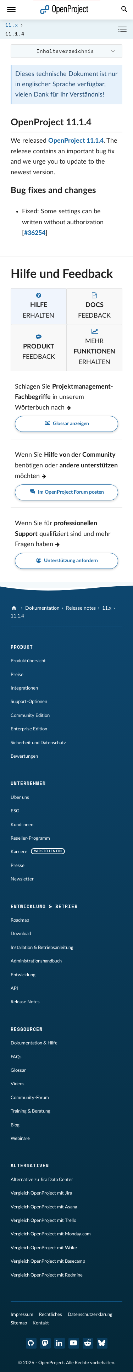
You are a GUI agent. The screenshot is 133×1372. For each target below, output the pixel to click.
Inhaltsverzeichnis (65, 51)
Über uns (20, 797)
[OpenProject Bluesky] (102, 1343)
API (14, 988)
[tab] (39, 306)
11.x (11, 24)
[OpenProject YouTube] (73, 1343)
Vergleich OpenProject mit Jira (41, 1193)
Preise (17, 675)
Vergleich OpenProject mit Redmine (47, 1275)
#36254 (34, 233)
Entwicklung (23, 975)
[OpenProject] (15, 608)
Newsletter (22, 879)
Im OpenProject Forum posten (66, 492)
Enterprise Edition (29, 729)
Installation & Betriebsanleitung (42, 947)
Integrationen (24, 688)
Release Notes (25, 1002)
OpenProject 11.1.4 (76, 141)
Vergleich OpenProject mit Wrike (44, 1248)
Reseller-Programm (30, 838)
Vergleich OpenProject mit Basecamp (48, 1261)
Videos (17, 1084)
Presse (17, 865)
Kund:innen (22, 825)
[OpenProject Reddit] (88, 1343)
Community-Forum (30, 1098)
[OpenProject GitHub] (31, 1343)
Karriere (19, 852)
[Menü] (11, 10)
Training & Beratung (30, 1111)
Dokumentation (42, 608)
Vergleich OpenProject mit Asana (44, 1207)
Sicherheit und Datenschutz (38, 743)
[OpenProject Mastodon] (45, 1343)
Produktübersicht (28, 661)
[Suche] (124, 9)
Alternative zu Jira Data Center (42, 1180)
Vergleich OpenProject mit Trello (43, 1220)
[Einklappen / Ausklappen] (122, 29)
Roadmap (20, 920)
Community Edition (30, 715)
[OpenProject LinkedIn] (59, 1343)
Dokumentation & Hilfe (34, 1043)
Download (21, 934)
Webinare (20, 1138)
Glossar (18, 1070)
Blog (15, 1125)
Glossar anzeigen (66, 424)
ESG (15, 811)
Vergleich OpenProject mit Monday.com (51, 1234)
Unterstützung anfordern (66, 561)
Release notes (81, 608)
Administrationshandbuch (36, 961)
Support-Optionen (29, 701)
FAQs (16, 1057)
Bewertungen (24, 756)
